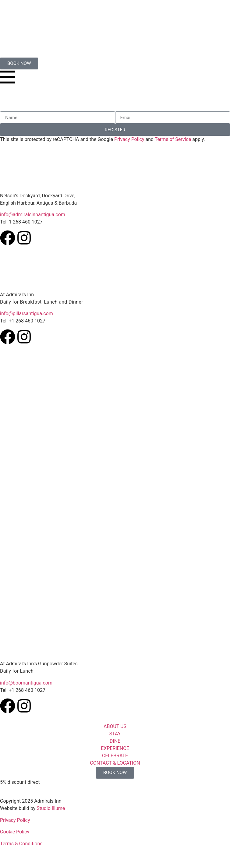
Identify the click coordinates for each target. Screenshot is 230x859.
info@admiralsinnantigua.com (32, 214)
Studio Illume (51, 808)
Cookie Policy (14, 832)
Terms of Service (173, 139)
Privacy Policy (129, 139)
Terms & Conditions (21, 844)
